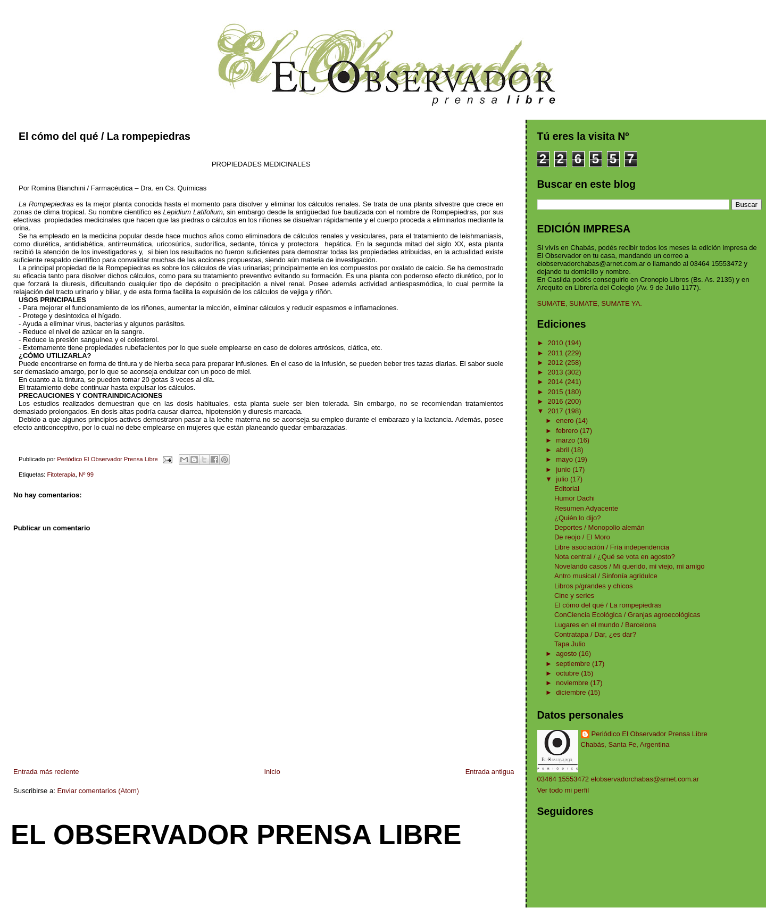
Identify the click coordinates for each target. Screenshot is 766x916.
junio (564, 469)
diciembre (572, 692)
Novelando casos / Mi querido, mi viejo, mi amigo (629, 566)
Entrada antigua (489, 772)
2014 (556, 382)
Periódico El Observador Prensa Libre (649, 734)
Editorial (566, 489)
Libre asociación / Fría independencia (611, 547)
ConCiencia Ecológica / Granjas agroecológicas (627, 615)
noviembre (573, 683)
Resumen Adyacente (586, 508)
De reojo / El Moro (582, 537)
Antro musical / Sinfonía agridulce (605, 576)
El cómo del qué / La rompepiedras (608, 605)
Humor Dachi (574, 498)
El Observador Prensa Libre (236, 834)
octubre (568, 673)
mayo (565, 459)
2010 (556, 343)
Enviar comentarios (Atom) (98, 791)
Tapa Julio (570, 644)
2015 (556, 392)
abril (563, 450)
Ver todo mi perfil (563, 790)
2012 (556, 363)
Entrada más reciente (46, 772)
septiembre (574, 664)
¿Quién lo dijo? (577, 518)
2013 (556, 372)
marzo (566, 440)
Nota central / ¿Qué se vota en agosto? (614, 557)
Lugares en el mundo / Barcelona (605, 625)
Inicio (272, 772)
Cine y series (574, 595)
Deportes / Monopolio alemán (599, 527)
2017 (556, 411)
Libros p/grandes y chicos (593, 586)
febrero (568, 431)
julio (563, 479)
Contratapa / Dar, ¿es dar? (595, 634)
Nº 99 (86, 474)
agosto (567, 653)
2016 (556, 401)
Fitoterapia (61, 474)
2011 (556, 353)
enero (566, 420)
